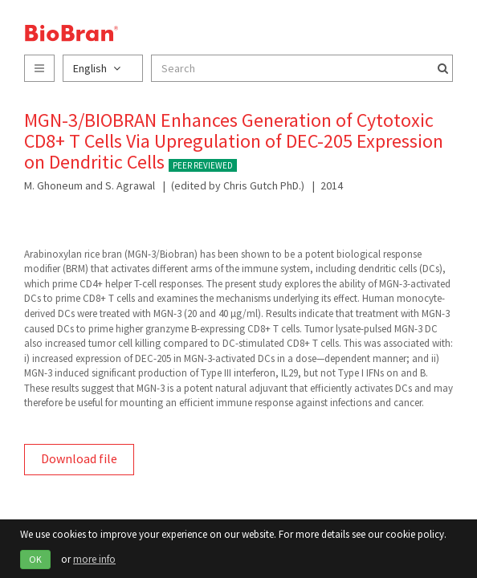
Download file (79, 458)
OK (35, 559)
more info (94, 559)
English (96, 68)
